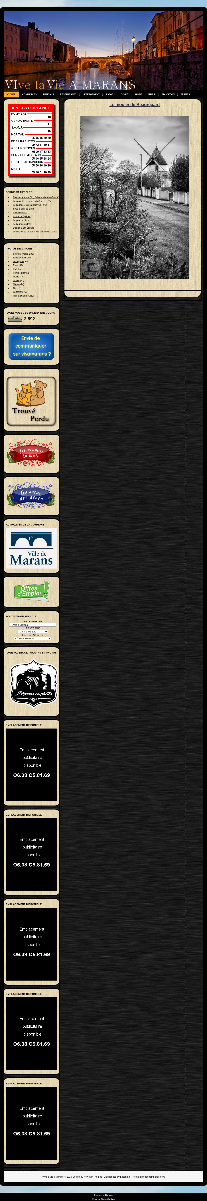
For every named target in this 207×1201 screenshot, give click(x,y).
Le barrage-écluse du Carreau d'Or (30, 205)
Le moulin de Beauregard (134, 104)
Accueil (11, 94)
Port (15, 269)
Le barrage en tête (22, 224)
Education (168, 94)
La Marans (18, 292)
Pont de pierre (20, 273)
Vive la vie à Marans (53, 1176)
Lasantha (125, 1176)
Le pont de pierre (21, 220)
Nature (16, 284)
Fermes (185, 94)
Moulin (16, 280)
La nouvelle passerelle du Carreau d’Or (32, 201)
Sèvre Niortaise (20, 254)
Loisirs (123, 94)
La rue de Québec (22, 216)
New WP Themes (93, 1176)
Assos (109, 94)
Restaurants (68, 94)
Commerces (29, 94)
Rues (15, 265)
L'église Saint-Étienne (23, 228)
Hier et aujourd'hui (22, 296)
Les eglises (18, 261)
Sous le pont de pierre (23, 209)
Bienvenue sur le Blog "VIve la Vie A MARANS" (35, 197)
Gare (15, 288)
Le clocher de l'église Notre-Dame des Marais (35, 231)
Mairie (152, 94)
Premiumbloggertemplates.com (148, 1176)
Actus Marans (19, 257)
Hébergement (91, 94)
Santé (138, 94)
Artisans (48, 94)
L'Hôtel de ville (20, 212)
